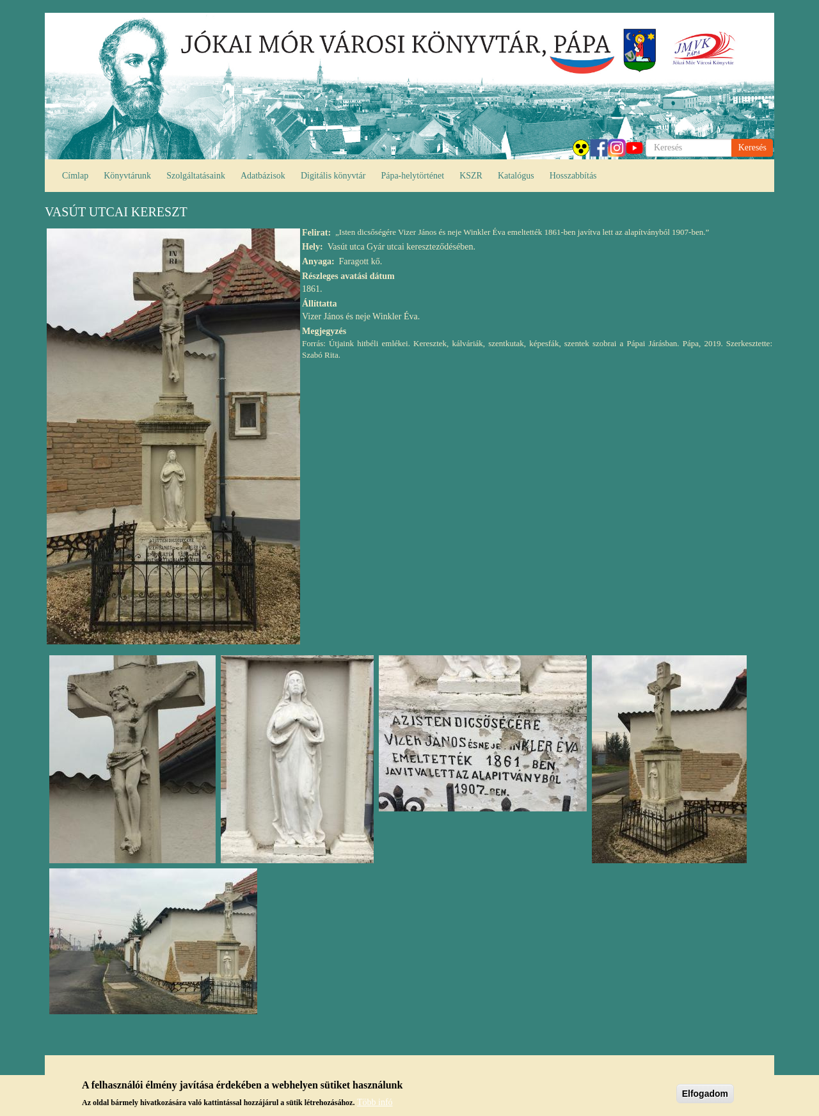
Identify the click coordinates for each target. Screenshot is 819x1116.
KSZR (470, 175)
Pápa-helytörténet (412, 175)
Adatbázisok (263, 175)
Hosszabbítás (573, 175)
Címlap (75, 175)
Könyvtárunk (127, 175)
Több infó (375, 1103)
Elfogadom (705, 1095)
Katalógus (516, 175)
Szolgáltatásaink (195, 175)
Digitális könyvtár (333, 175)
